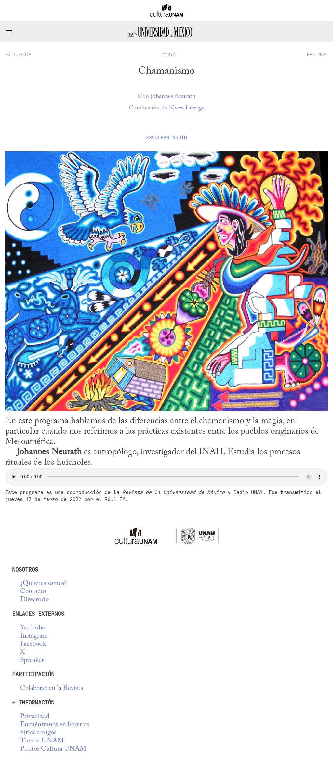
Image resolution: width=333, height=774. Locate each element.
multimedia (18, 54)
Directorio (34, 599)
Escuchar (166, 137)
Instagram (34, 636)
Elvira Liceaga (187, 108)
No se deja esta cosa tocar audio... (166, 477)
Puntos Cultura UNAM (53, 749)
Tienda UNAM (42, 741)
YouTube (32, 628)
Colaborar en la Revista (51, 688)
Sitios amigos (38, 733)
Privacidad (34, 716)
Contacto (33, 591)
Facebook (33, 644)
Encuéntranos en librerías (54, 724)
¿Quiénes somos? (43, 583)
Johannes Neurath (173, 97)
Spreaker (32, 660)
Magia (169, 54)
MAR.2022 (317, 54)
